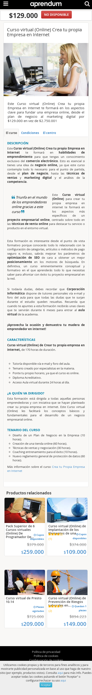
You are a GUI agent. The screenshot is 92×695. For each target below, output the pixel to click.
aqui (60, 673)
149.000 (75, 623)
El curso (11, 133)
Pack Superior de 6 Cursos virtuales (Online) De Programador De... (20, 531)
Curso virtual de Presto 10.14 (24, 600)
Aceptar (46, 685)
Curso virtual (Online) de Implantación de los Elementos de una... (67, 529)
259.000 (32, 551)
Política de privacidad (46, 652)
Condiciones (30, 133)
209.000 (32, 623)
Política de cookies (46, 656)
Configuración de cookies (46, 660)
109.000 (75, 551)
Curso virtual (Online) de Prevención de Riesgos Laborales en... (67, 601)
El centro (49, 133)
